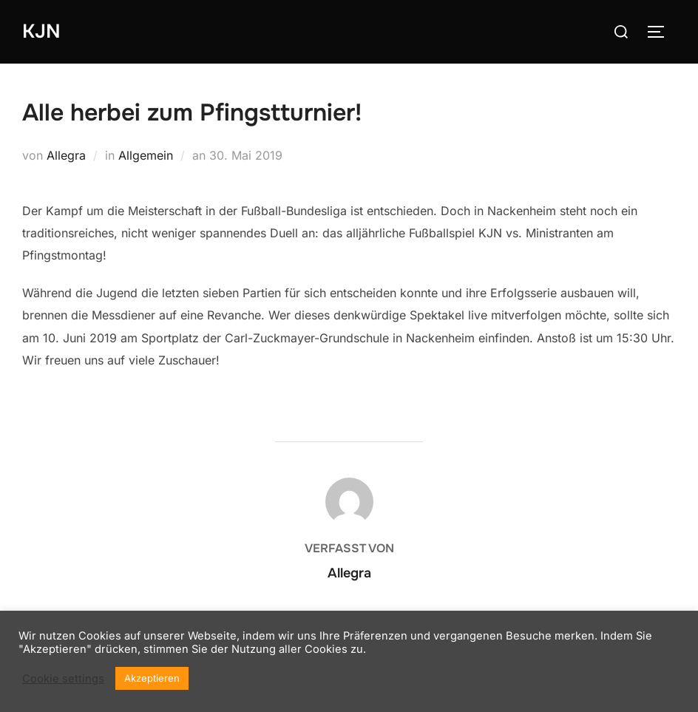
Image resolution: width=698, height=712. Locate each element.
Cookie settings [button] (63, 678)
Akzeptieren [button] (152, 678)
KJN (41, 31)
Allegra (66, 155)
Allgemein (145, 155)
